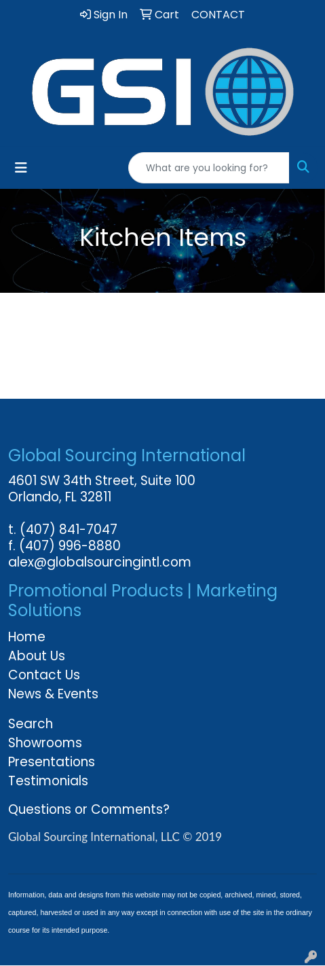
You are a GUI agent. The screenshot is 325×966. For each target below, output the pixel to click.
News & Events (53, 694)
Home (26, 637)
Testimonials (48, 781)
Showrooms (45, 743)
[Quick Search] (209, 167)
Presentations (51, 762)
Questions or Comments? (89, 809)
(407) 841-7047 (68, 529)
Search (30, 724)
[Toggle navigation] (21, 167)
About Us (36, 656)
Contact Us (44, 675)
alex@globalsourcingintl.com (99, 562)
